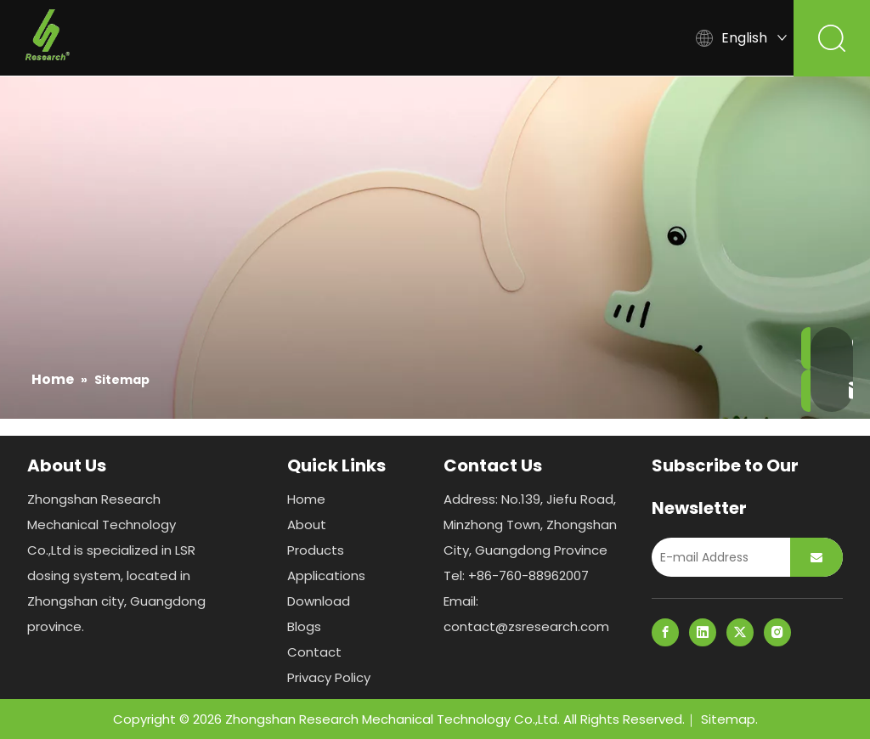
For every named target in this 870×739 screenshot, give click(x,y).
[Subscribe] (816, 557)
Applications (411, 38)
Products (303, 38)
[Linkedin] (702, 632)
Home (135, 38)
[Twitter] (740, 632)
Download (521, 38)
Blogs (612, 38)
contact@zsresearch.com (526, 626)
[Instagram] (777, 632)
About (215, 38)
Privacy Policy (328, 677)
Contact (314, 652)
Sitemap (728, 719)
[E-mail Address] (717, 557)
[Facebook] (665, 632)
